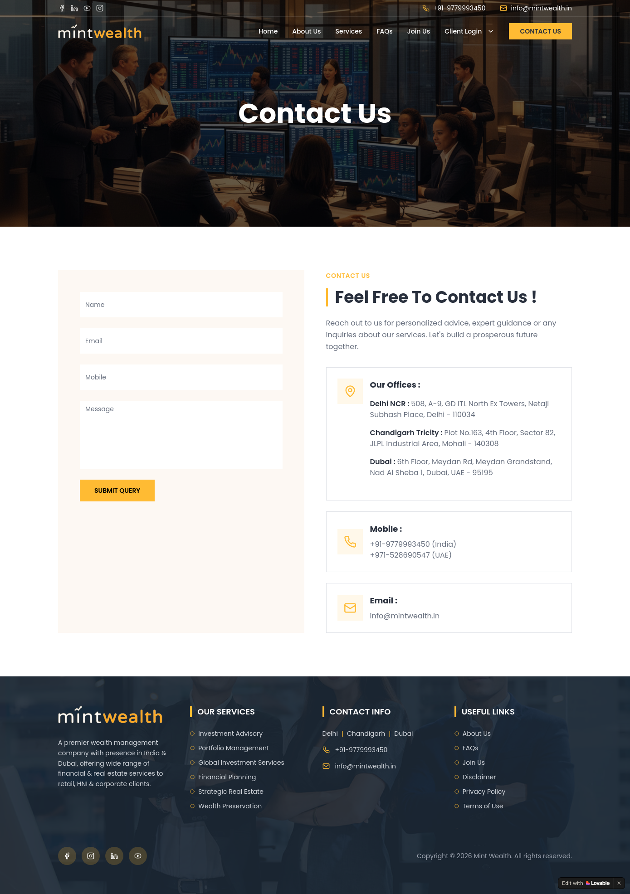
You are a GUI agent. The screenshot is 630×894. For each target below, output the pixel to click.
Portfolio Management (229, 748)
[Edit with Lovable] (585, 883)
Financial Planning (223, 777)
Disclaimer (475, 777)
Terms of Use (478, 806)
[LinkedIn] (74, 8)
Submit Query (117, 490)
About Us (306, 31)
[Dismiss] (619, 883)
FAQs (384, 31)
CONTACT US (540, 31)
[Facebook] (61, 8)
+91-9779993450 (454, 8)
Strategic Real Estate (227, 791)
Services (349, 31)
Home (268, 31)
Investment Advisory (226, 733)
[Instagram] (99, 8)
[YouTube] (87, 8)
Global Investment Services (237, 762)
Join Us (418, 31)
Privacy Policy (480, 791)
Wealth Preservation (226, 806)
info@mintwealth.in (536, 8)
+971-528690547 (400, 555)
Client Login (469, 31)
